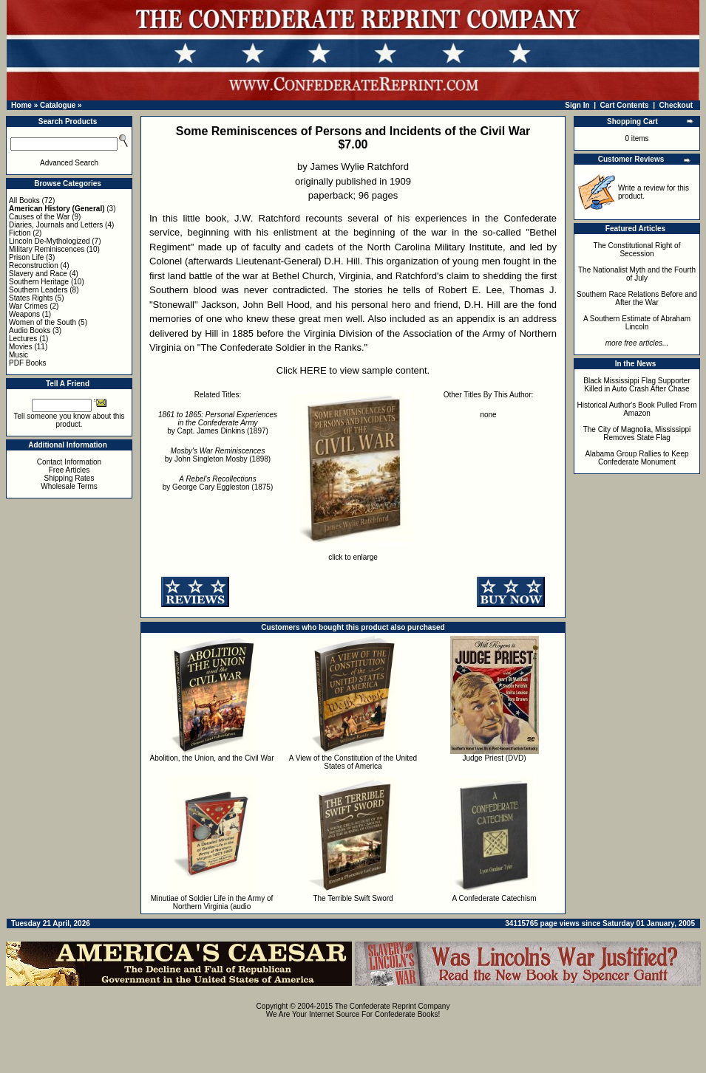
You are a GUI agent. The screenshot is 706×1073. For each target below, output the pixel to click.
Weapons (24, 314)
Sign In (577, 105)
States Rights (30, 298)
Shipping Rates (69, 478)
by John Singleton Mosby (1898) (218, 455)
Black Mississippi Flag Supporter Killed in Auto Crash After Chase (636, 385)
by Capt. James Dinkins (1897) (217, 423)
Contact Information (69, 462)
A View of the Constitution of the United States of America (353, 762)
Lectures (23, 339)
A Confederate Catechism (494, 898)
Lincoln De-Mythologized (49, 241)
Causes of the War (39, 217)
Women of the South (42, 322)
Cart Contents (624, 105)
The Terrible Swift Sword (353, 898)
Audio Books (29, 330)
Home (21, 105)
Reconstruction (33, 265)
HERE (313, 370)
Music (18, 355)
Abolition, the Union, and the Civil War (211, 758)
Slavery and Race (38, 274)
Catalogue (57, 105)
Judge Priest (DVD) (494, 758)
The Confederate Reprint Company (392, 1006)
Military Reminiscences (46, 249)
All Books (24, 200)
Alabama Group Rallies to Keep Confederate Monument (636, 458)
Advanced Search (69, 163)
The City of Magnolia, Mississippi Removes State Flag (637, 433)
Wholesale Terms (69, 486)
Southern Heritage (39, 282)
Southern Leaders (38, 290)
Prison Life (26, 257)
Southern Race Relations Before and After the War (637, 298)
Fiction (19, 233)
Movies (21, 347)
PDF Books (28, 363)
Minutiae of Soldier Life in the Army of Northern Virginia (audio (212, 902)
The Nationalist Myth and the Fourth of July (637, 274)
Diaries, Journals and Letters (56, 225)
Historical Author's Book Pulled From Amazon (637, 409)
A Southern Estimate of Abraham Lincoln (636, 323)
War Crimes (28, 306)
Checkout (676, 105)
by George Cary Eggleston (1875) (218, 483)
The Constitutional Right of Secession (637, 249)
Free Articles (69, 470)
